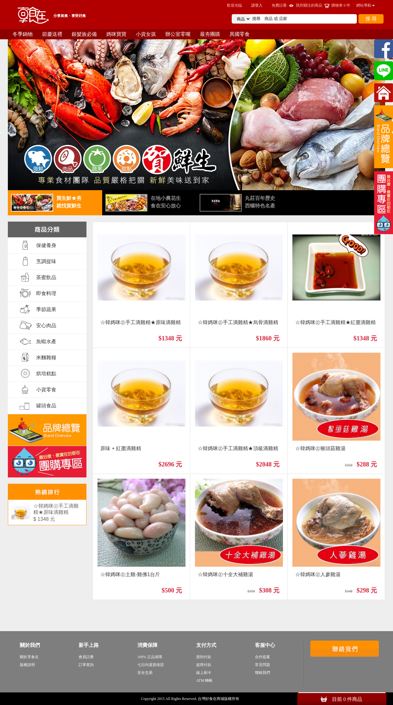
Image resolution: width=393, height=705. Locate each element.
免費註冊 (279, 5)
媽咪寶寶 (116, 34)
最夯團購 (210, 34)
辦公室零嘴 (178, 34)
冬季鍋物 (23, 34)
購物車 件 (340, 5)
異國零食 (240, 34)
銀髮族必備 (84, 34)
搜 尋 (371, 18)
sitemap (246, 699)
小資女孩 (146, 34)
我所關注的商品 (309, 5)
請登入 (257, 5)
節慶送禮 (52, 34)
